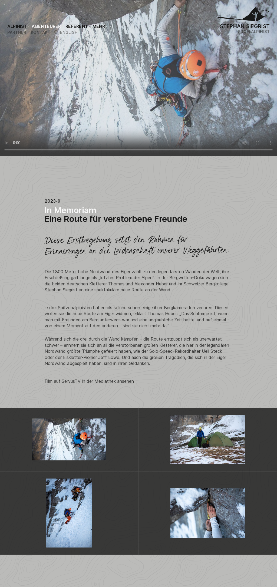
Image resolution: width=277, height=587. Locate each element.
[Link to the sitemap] (99, 26)
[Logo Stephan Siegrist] (244, 15)
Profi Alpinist (254, 31)
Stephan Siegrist (245, 26)
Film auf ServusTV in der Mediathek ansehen (89, 381)
